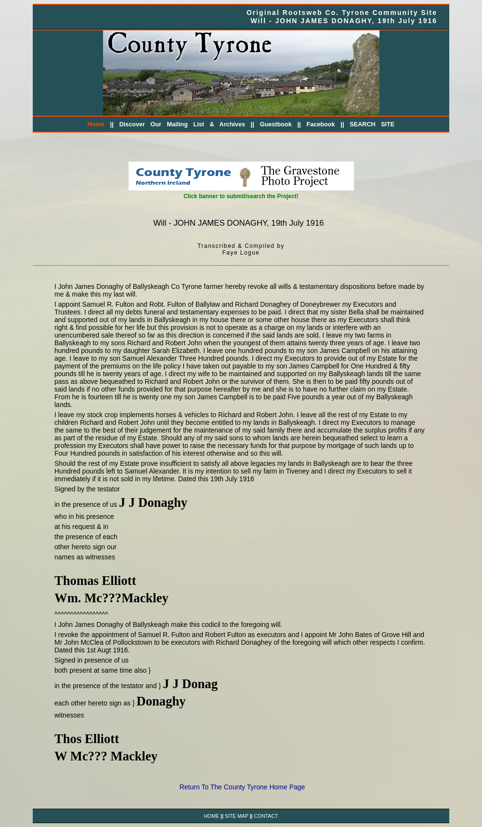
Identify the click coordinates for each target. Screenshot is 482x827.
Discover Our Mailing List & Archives (182, 124)
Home (96, 124)
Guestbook (276, 124)
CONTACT (266, 816)
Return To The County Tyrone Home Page (242, 787)
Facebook (321, 124)
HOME (212, 816)
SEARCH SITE (372, 124)
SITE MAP (236, 816)
